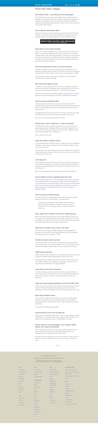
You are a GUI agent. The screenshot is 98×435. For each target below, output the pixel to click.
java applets (21, 374)
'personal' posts (68, 395)
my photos (67, 388)
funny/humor (53, 381)
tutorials (36, 374)
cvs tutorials (52, 400)
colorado (52, 398)
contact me (67, 384)
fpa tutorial (52, 387)
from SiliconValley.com (70, 171)
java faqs (21, 376)
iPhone (40, 126)
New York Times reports (44, 230)
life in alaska (68, 402)
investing (67, 393)
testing (35, 414)
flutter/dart (36, 387)
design (51, 378)
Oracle (51, 331)
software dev (37, 411)
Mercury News (61, 126)
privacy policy (53, 369)
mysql (35, 398)
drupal (35, 385)
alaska (51, 396)
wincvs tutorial (53, 402)
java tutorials (22, 369)
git (35, 389)
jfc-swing (21, 390)
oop (35, 393)
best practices (37, 407)
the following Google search (51, 307)
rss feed (67, 386)
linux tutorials (37, 369)
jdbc (20, 383)
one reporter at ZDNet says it (48, 338)
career (51, 376)
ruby (35, 402)
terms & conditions (54, 372)
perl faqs (21, 400)
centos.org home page (54, 55)
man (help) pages (38, 376)
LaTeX (51, 394)
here (76, 95)
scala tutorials (37, 382)
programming (37, 409)
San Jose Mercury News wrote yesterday (63, 244)
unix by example (38, 372)
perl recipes (21, 402)
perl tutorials (22, 398)
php (35, 396)
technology (52, 391)
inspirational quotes (70, 390)
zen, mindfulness (69, 399)
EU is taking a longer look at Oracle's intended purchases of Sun (55, 179)
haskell (36, 391)
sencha (36, 405)
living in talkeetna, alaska (71, 404)
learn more (54, 355)
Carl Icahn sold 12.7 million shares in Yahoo (66, 150)
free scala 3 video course (71, 369)
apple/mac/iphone (54, 374)
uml (35, 416)
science (67, 397)
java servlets (22, 387)
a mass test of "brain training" (50, 199)
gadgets (51, 389)
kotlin (20, 392)
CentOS (61, 51)
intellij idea (21, 378)
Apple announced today (41, 104)
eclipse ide (21, 381)
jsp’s (20, 385)
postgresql (36, 400)
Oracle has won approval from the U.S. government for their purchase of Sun (56, 69)
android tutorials (23, 372)
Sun (75, 329)
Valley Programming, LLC (58, 358)
